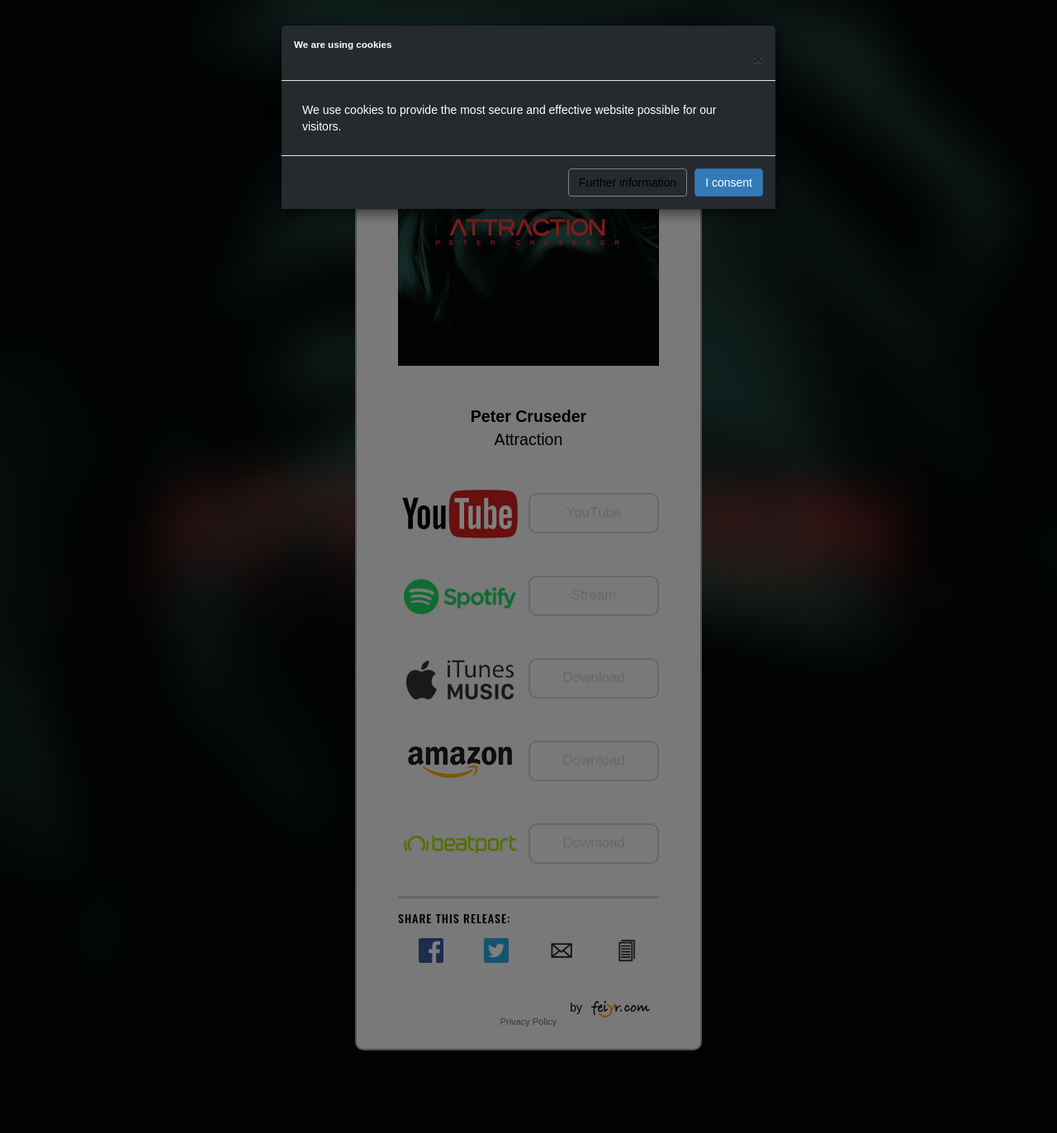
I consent (728, 182)
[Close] (758, 59)
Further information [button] (627, 182)
